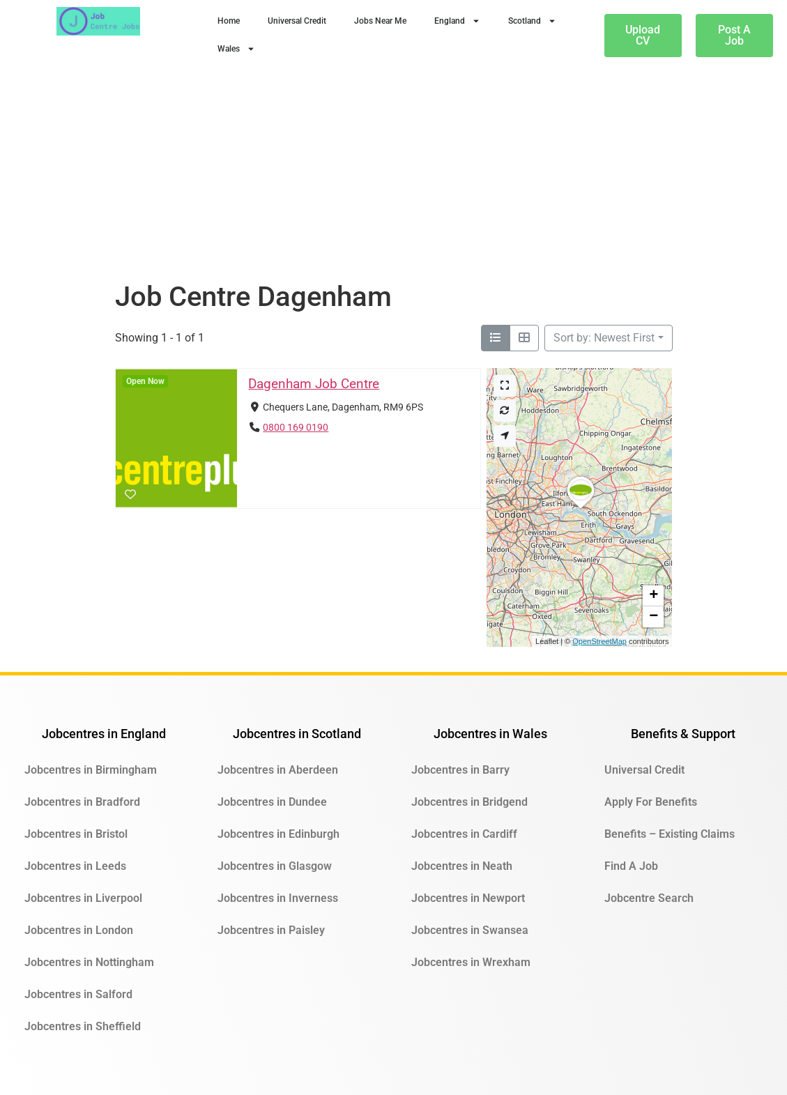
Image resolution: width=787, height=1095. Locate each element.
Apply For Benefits (650, 802)
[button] (580, 508)
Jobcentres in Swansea (469, 930)
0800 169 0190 (295, 428)
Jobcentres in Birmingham (90, 769)
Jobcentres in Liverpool (83, 898)
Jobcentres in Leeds (75, 866)
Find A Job (631, 866)
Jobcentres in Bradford (82, 802)
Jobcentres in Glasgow (274, 866)
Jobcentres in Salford (78, 994)
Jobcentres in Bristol (76, 834)
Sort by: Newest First (604, 337)
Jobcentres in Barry (460, 769)
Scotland (532, 21)
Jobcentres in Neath (461, 866)
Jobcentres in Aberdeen (277, 769)
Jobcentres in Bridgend (469, 802)
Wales (236, 49)
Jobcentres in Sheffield (82, 1026)
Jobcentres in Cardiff (464, 834)
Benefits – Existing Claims (669, 834)
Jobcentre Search (649, 898)
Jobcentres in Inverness (277, 898)
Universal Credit (297, 21)
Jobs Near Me (380, 21)
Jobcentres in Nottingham (89, 962)
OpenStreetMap (599, 641)
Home (228, 21)
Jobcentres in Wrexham (470, 962)
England (457, 21)
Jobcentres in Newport (468, 898)
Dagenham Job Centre (313, 384)
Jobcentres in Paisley (271, 930)
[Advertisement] (393, 175)
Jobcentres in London (78, 930)
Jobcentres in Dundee (272, 802)
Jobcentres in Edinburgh (278, 834)
